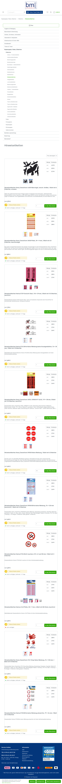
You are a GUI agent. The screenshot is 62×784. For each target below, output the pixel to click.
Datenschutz (25, 751)
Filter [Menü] (31, 25)
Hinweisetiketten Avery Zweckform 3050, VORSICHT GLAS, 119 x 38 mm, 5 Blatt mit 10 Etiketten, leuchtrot (29, 400)
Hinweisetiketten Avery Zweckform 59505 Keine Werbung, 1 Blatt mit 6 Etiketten (30, 452)
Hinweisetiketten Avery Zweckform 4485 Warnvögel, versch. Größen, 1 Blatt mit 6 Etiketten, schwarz (30, 188)
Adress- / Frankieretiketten (13, 54)
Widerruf (24, 758)
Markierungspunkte (11, 84)
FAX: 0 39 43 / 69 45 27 (8, 755)
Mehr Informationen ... (6, 782)
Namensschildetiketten (12, 87)
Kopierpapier (9, 124)
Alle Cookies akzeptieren (53, 781)
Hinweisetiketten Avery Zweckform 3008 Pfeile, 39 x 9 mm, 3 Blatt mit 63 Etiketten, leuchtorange (27, 241)
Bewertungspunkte (11, 59)
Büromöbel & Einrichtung (11, 31)
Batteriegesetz (26, 757)
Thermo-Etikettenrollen (12, 101)
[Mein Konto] (50, 12)
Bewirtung (7, 136)
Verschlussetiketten (11, 114)
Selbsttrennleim (10, 130)
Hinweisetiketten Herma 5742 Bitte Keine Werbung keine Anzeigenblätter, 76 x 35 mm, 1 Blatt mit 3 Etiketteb (30, 347)
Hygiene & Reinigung (9, 28)
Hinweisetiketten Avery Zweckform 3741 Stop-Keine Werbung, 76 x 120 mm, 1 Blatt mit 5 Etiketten (29, 660)
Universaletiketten (11, 111)
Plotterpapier (9, 127)
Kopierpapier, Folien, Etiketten (13, 49)
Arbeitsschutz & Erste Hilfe (11, 40)
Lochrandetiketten (11, 82)
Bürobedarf (7, 139)
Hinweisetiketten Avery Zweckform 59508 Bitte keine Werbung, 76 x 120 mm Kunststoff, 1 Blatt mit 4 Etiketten (29, 506)
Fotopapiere (9, 122)
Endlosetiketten (10, 69)
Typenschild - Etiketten (12, 106)
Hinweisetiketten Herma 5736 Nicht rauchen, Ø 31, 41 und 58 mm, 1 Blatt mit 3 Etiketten (29, 554)
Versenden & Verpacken (10, 37)
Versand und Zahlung (27, 755)
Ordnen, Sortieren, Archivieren (12, 34)
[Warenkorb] (56, 12)
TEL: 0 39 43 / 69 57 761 (8, 752)
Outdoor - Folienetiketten (12, 89)
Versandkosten (30, 772)
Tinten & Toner (8, 46)
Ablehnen (32, 781)
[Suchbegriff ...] (15, 12)
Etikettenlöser (10, 74)
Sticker (8, 99)
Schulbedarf (7, 43)
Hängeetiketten (10, 79)
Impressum (24, 753)
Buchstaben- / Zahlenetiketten (13, 64)
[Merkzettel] (47, 12)
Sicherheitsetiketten (11, 96)
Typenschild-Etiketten (12, 109)
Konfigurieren (40, 781)
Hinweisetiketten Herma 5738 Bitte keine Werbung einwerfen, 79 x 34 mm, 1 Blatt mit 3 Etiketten (30, 713)
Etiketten (8, 52)
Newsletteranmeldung (27, 760)
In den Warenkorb (50, 206)
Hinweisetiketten (11, 77)
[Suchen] (24, 12)
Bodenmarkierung (11, 62)
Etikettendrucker (11, 72)
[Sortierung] (52, 155)
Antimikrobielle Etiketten (12, 57)
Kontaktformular (14, 763)
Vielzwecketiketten (11, 116)
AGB (23, 749)
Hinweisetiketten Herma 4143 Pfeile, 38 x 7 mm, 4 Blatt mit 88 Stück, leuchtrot (29, 607)
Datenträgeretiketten (11, 67)
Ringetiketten (10, 94)
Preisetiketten (10, 91)
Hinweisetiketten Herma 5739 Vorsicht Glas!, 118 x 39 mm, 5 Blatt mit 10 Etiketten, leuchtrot (30, 294)
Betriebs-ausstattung (10, 133)
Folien (7, 119)
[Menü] (3, 12)
